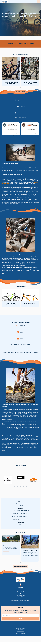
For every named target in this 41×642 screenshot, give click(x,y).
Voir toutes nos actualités (20, 566)
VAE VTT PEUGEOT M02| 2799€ (11, 83)
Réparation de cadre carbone (30, 304)
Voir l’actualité (6, 551)
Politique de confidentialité (20, 628)
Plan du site (20, 629)
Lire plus (16, 133)
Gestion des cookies (20, 631)
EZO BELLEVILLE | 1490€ (30, 83)
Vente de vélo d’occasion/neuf (11, 304)
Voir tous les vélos (20, 91)
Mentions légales (20, 626)
